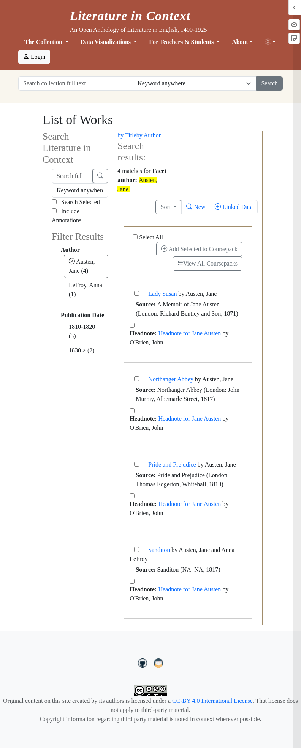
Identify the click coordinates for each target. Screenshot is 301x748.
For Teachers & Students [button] (182, 42)
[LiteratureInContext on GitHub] (144, 662)
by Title (126, 135)
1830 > (82, 350)
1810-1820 (82, 331)
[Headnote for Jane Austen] (132, 325)
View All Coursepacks (207, 263)
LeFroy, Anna (85, 289)
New (195, 207)
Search (269, 83)
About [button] (240, 42)
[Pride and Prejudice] (136, 464)
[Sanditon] (136, 549)
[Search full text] (72, 176)
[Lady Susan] (136, 293)
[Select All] (135, 236)
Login (34, 56)
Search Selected (76, 202)
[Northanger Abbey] (136, 378)
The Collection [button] (44, 42)
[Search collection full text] (75, 83)
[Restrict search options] (195, 83)
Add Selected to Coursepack (199, 249)
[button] (270, 42)
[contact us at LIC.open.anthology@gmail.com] (159, 662)
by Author (148, 135)
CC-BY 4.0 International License (212, 701)
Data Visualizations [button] (106, 42)
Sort (166, 207)
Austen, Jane (82, 266)
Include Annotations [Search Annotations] (66, 215)
